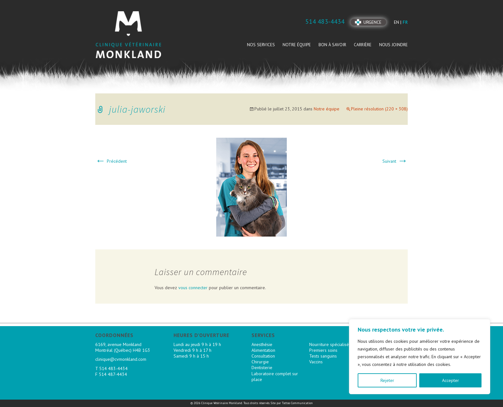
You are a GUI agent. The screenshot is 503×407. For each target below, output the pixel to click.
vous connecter (193, 287)
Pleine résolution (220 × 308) (379, 109)
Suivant (395, 161)
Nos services (261, 45)
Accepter (450, 380)
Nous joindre (393, 45)
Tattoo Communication (297, 403)
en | (398, 22)
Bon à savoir (332, 45)
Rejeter (387, 380)
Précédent (111, 161)
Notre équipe (297, 45)
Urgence (372, 22)
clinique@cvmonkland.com (120, 359)
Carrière (362, 45)
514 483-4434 (113, 368)
